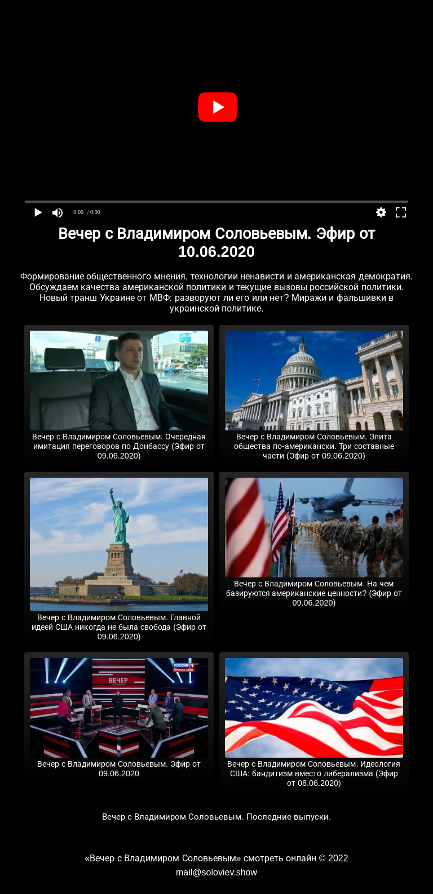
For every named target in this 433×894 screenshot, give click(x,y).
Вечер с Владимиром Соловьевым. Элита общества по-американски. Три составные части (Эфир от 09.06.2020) (314, 441)
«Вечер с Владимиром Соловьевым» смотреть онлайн (200, 858)
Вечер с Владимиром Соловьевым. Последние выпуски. (217, 816)
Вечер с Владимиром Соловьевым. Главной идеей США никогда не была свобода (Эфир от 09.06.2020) (119, 622)
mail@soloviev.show (216, 872)
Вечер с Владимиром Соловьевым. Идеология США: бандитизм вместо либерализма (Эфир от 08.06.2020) (314, 769)
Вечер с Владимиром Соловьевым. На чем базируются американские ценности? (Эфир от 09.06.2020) (314, 588)
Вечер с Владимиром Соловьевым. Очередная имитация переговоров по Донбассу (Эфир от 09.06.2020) (119, 441)
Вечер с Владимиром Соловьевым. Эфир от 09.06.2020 (119, 764)
